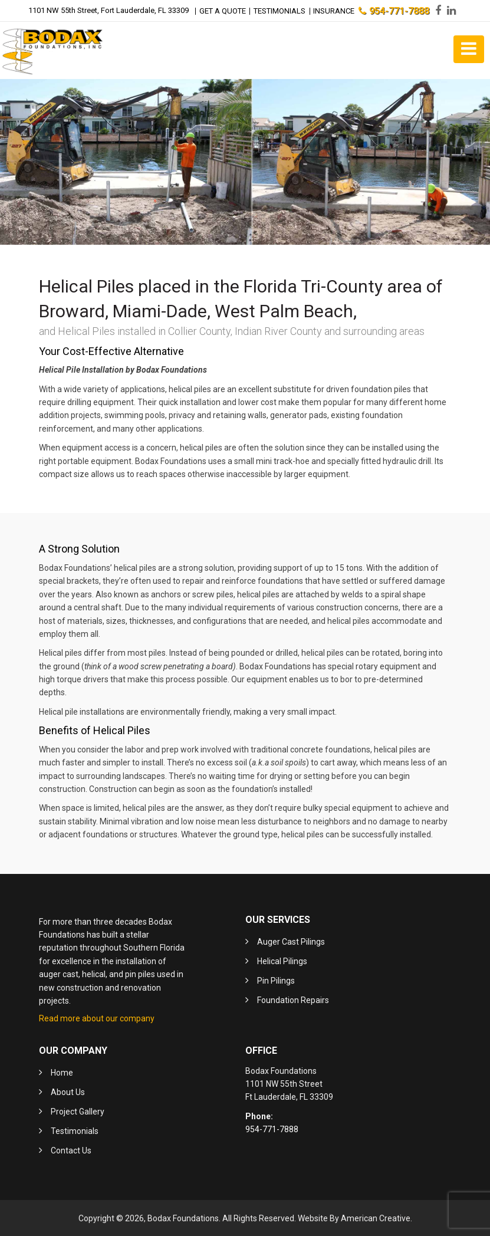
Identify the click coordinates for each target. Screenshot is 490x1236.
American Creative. (376, 1217)
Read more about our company (96, 1018)
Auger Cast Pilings (291, 941)
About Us (68, 1091)
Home (62, 1071)
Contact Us (71, 1149)
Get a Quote (222, 10)
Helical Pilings (282, 960)
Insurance (334, 10)
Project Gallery (77, 1110)
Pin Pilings (276, 980)
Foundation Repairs (293, 999)
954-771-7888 (394, 10)
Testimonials (279, 10)
